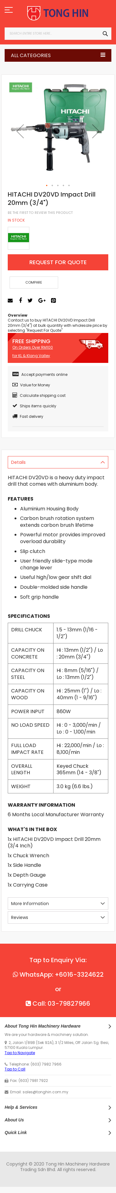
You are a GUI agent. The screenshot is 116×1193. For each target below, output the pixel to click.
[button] (20, 131)
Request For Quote (58, 262)
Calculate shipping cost (39, 395)
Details (18, 462)
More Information (30, 903)
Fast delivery (27, 416)
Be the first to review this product (40, 212)
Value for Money (31, 385)
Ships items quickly (34, 406)
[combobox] (58, 33)
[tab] (58, 462)
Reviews (19, 917)
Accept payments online (39, 374)
